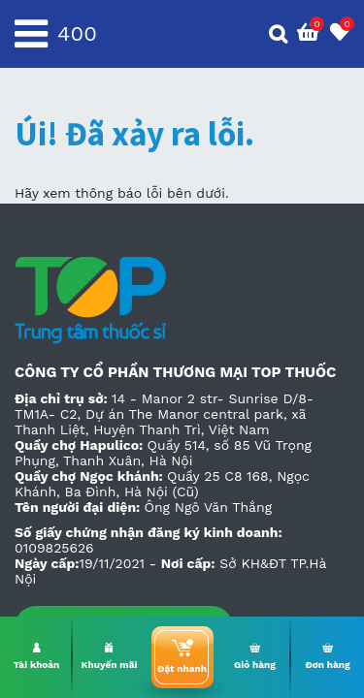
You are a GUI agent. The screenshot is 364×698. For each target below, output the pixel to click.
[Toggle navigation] (31, 34)
